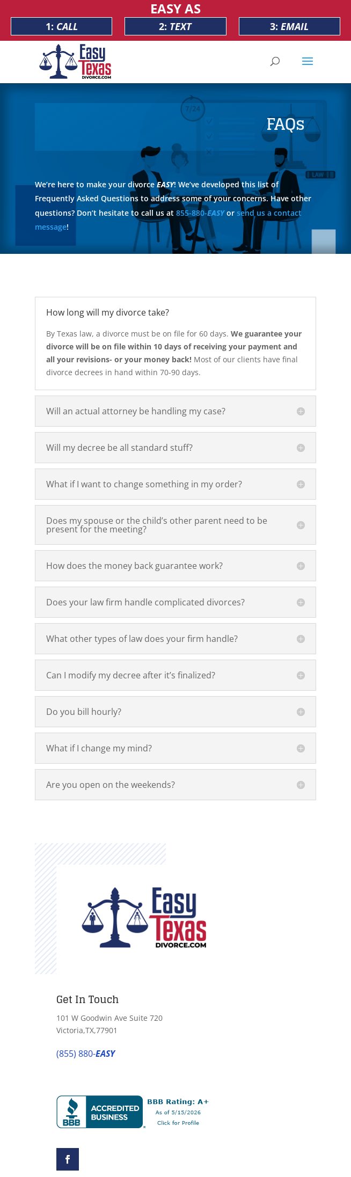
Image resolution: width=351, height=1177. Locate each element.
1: (62, 26)
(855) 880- (85, 1053)
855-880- (200, 213)
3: (289, 26)
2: (175, 26)
